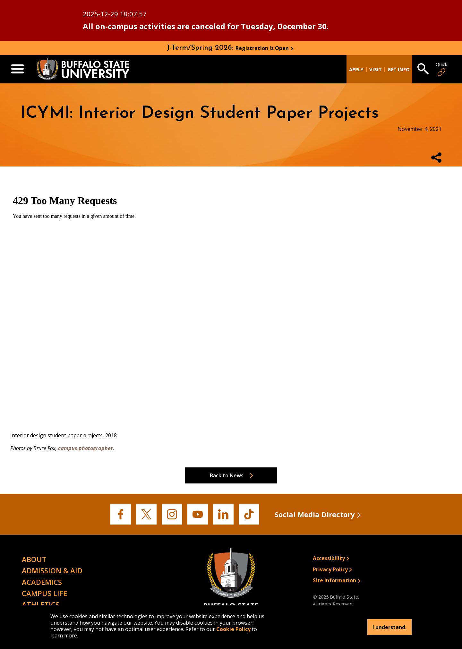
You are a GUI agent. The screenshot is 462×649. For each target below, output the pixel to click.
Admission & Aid (52, 570)
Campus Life (44, 593)
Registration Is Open (262, 48)
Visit (375, 69)
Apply (356, 69)
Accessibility (329, 558)
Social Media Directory (315, 514)
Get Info (399, 69)
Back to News (227, 475)
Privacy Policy (330, 569)
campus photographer (85, 448)
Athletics (40, 604)
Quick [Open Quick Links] (441, 69)
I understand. (389, 627)
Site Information (334, 580)
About (34, 559)
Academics (42, 582)
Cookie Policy (233, 629)
